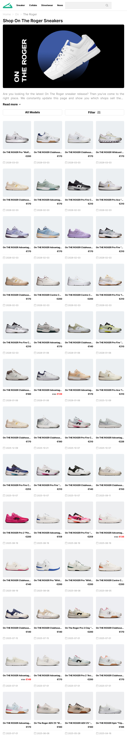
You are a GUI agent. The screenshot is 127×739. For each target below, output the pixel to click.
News (60, 5)
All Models (32, 112)
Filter (94, 112)
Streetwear (47, 5)
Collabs (33, 5)
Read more (12, 104)
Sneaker (20, 5)
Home (7, 14)
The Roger (30, 14)
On (17, 14)
